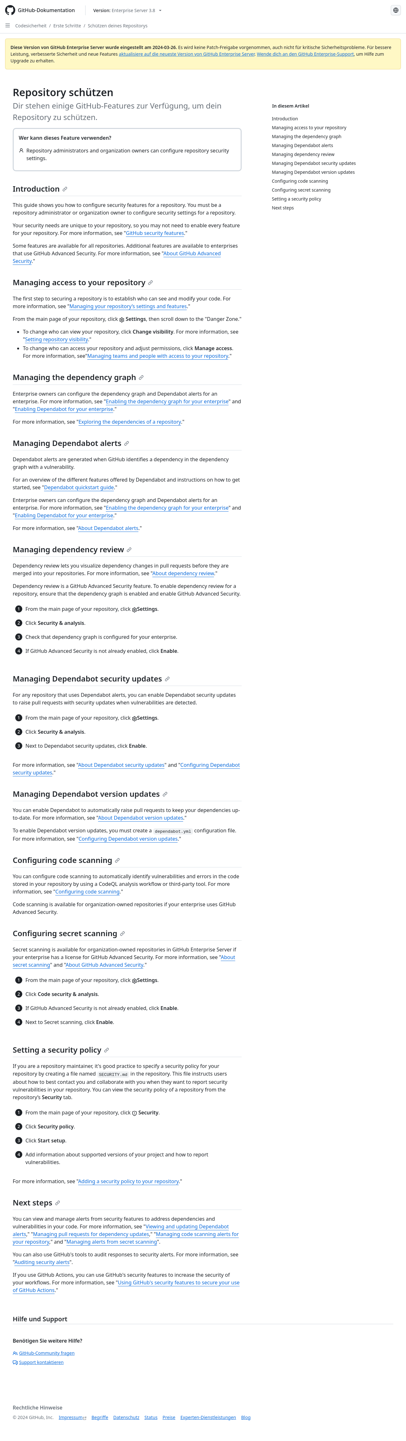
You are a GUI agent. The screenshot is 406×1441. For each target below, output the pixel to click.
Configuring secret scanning (69, 933)
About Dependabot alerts (108, 528)
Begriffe (100, 1417)
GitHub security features (155, 233)
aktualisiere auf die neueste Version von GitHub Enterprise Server (187, 54)
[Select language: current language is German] (396, 10)
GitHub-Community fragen (44, 1353)
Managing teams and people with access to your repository (157, 355)
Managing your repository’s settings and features (128, 306)
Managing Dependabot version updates (90, 793)
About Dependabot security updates (121, 764)
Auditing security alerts (41, 1262)
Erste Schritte (67, 26)
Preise (168, 1417)
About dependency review (183, 573)
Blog (246, 1417)
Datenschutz (126, 1417)
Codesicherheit (30, 26)
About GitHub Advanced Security (104, 964)
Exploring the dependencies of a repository (130, 421)
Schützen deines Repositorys (118, 26)
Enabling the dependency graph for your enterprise (167, 401)
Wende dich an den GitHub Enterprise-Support (305, 54)
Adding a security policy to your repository (128, 1181)
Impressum (71, 1417)
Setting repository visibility (56, 339)
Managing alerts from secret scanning (111, 1241)
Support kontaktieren (38, 1362)
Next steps (36, 1202)
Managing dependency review (72, 549)
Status (150, 1417)
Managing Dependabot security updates (91, 678)
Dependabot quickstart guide (79, 487)
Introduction (40, 188)
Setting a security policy (61, 1049)
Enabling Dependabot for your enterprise (64, 409)
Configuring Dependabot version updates (128, 838)
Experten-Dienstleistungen (208, 1417)
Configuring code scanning (66, 860)
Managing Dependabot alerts (71, 443)
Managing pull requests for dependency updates (91, 1234)
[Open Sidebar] (8, 25)
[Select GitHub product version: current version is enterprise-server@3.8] (128, 10)
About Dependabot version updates (140, 817)
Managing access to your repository (83, 282)
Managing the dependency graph (78, 377)
